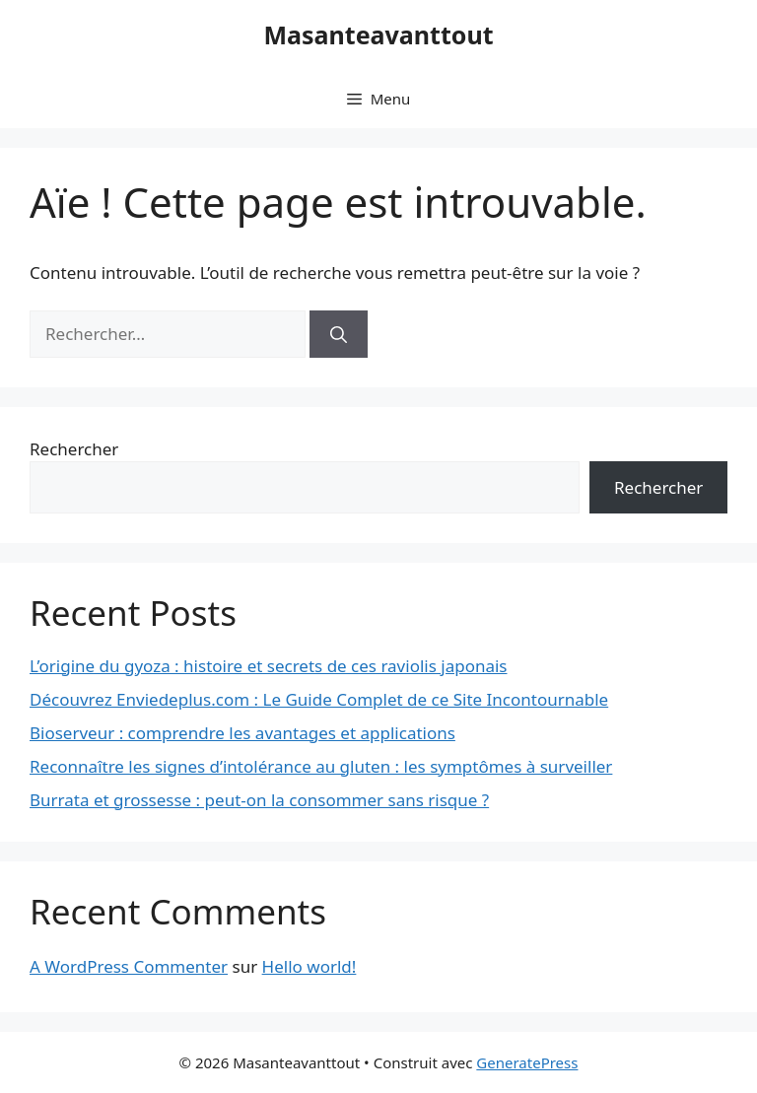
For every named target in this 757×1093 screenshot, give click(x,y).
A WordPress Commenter (129, 966)
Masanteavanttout (378, 34)
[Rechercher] (339, 334)
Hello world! (309, 966)
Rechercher (74, 449)
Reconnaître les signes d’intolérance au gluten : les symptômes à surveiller (321, 766)
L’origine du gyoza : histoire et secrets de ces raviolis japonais (269, 665)
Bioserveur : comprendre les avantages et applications (242, 732)
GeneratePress (527, 1062)
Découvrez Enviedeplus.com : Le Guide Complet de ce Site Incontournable (319, 699)
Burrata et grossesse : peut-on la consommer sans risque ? (259, 799)
